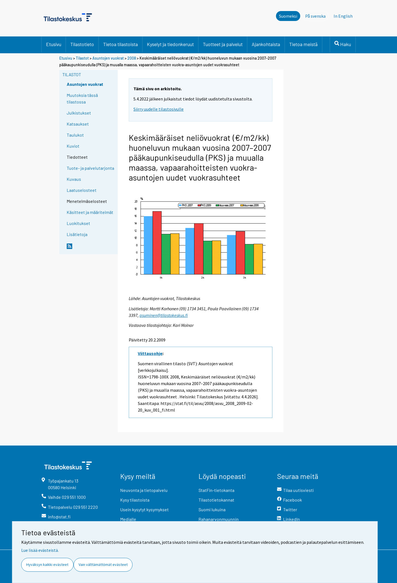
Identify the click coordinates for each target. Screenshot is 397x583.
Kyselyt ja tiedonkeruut (170, 44)
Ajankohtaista (266, 44)
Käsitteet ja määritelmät (90, 212)
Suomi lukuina (212, 509)
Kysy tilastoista (134, 499)
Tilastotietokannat (216, 499)
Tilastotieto (82, 44)
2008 (131, 58)
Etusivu (53, 44)
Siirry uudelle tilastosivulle (158, 109)
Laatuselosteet (81, 190)
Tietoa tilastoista (120, 44)
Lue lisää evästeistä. (40, 550)
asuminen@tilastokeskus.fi (164, 315)
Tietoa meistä (303, 44)
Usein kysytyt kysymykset (144, 509)
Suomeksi (288, 16)
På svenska (317, 16)
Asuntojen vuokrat (108, 58)
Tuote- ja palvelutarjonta (90, 168)
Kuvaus (74, 179)
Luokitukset (78, 223)
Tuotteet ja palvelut (223, 44)
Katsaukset (78, 123)
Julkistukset (79, 112)
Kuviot (73, 146)
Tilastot (82, 58)
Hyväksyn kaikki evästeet (47, 564)
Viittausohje (150, 353)
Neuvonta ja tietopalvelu (144, 490)
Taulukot (75, 134)
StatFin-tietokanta (216, 490)
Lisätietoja (77, 234)
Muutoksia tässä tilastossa (82, 98)
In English (343, 16)
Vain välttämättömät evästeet (103, 564)
